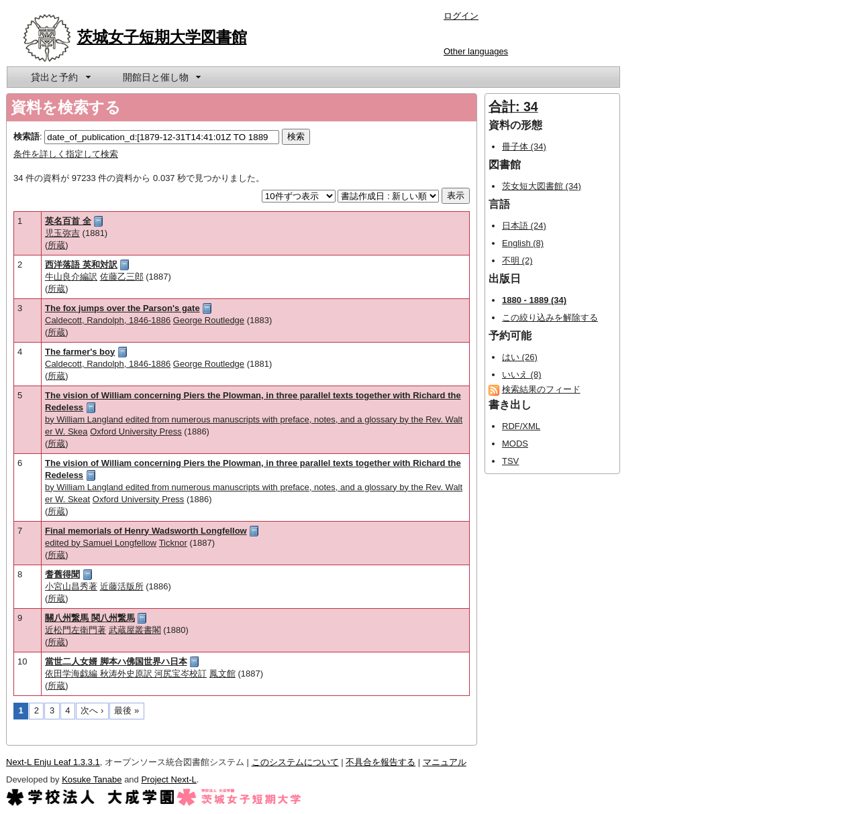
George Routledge (208, 320)
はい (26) (520, 357)
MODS (515, 444)
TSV (510, 461)
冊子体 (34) (524, 146)
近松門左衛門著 (75, 630)
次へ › (92, 710)
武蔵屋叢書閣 (135, 630)
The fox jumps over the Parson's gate (122, 308)
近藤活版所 (122, 586)
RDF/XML (521, 426)
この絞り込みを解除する (550, 317)
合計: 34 (513, 106)
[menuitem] (60, 77)
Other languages (476, 51)
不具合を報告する (380, 762)
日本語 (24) (524, 226)
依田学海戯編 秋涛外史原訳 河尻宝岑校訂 (126, 673)
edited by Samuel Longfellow (100, 543)
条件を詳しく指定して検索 (65, 154)
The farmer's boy (80, 352)
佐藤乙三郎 (122, 277)
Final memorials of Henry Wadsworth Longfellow (146, 531)
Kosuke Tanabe (91, 779)
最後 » (126, 710)
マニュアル (444, 762)
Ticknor (173, 543)
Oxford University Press (136, 431)
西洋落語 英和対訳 (81, 264)
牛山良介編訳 (71, 277)
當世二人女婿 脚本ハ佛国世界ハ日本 (116, 661)
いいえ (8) (522, 374)
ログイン (461, 16)
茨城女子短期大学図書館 (162, 37)
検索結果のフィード (541, 389)
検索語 (26, 136)
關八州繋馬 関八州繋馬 (90, 618)
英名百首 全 (68, 221)
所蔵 (56, 245)
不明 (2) (517, 260)
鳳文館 (222, 673)
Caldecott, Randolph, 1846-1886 (107, 320)
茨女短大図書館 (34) (541, 186)
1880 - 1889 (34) (534, 300)
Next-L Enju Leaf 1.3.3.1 (53, 762)
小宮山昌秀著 (71, 586)
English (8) (523, 243)
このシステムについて (295, 762)
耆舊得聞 (62, 574)
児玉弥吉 (62, 233)
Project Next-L (168, 779)
